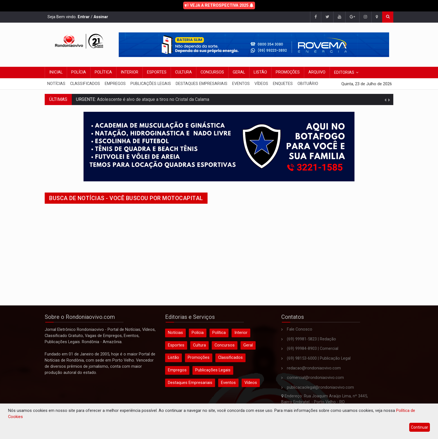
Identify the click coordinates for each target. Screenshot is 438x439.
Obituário (307, 83)
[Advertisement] (212, 249)
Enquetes (283, 83)
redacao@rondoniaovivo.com (314, 368)
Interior (129, 72)
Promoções (288, 72)
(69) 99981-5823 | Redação (311, 339)
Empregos (115, 83)
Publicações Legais (150, 83)
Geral (239, 72)
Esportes (156, 72)
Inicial (56, 72)
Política (103, 72)
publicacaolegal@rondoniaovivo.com (320, 387)
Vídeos (261, 83)
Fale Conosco (299, 329)
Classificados (85, 83)
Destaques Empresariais (201, 83)
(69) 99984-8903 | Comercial (312, 348)
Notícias (56, 83)
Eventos (241, 83)
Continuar (419, 427)
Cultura (183, 72)
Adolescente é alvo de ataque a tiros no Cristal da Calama (152, 99)
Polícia (78, 72)
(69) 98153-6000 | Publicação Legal (319, 358)
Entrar (84, 17)
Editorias (344, 72)
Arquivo (316, 72)
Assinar (101, 17)
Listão (260, 72)
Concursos (212, 72)
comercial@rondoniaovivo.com (315, 377)
